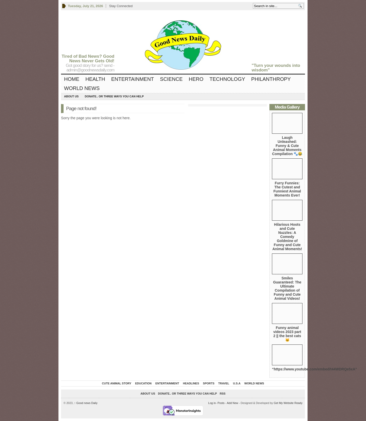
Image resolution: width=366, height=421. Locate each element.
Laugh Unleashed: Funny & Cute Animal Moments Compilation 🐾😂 (287, 146)
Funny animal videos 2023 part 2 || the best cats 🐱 (287, 334)
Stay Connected (121, 6)
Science (171, 79)
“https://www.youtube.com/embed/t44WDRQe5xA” (314, 369)
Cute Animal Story (116, 383)
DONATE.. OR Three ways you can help (114, 96)
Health (95, 79)
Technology (227, 79)
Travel (223, 383)
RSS (223, 393)
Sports (208, 383)
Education (143, 383)
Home (71, 79)
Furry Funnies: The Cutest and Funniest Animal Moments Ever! (287, 189)
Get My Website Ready (288, 402)
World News (82, 88)
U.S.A (236, 383)
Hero (196, 79)
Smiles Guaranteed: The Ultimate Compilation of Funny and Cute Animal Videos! (287, 288)
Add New (232, 402)
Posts (221, 402)
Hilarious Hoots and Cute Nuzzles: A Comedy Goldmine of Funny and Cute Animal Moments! (287, 236)
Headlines (191, 383)
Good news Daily (86, 402)
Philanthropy (271, 79)
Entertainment (132, 79)
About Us (71, 96)
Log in (212, 402)
